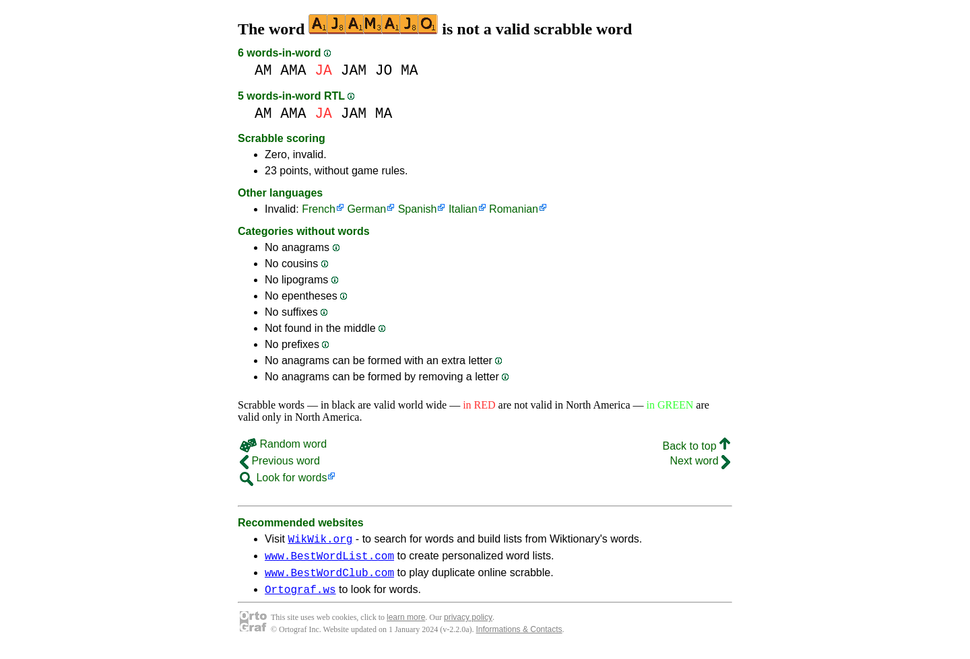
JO (384, 70)
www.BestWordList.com (329, 559)
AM (263, 70)
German (366, 209)
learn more (406, 625)
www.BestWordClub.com (329, 578)
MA (409, 70)
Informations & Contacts (519, 637)
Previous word (280, 460)
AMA (293, 70)
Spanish (417, 209)
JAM (353, 70)
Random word (283, 444)
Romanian (513, 209)
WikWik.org (320, 540)
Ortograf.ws (300, 597)
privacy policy (468, 625)
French (318, 209)
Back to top (697, 446)
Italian (463, 209)
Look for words (283, 477)
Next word (700, 460)
